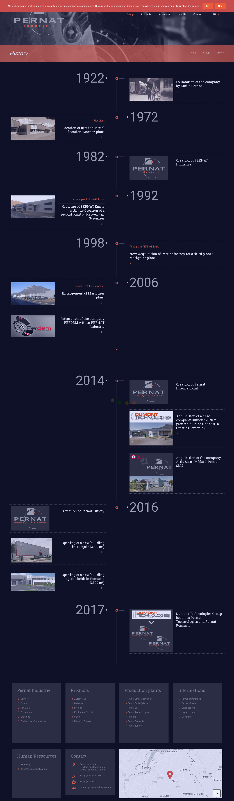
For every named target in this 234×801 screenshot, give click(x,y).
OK (207, 6)
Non (220, 6)
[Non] (229, 6)
